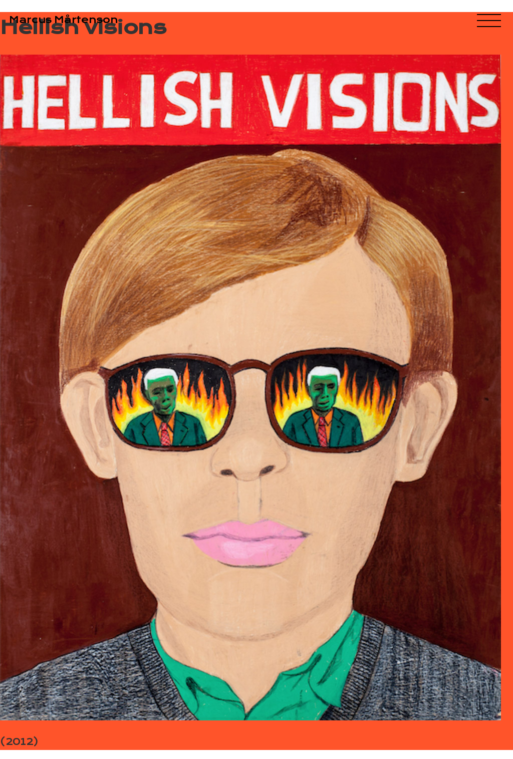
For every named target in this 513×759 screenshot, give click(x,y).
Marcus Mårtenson (63, 20)
